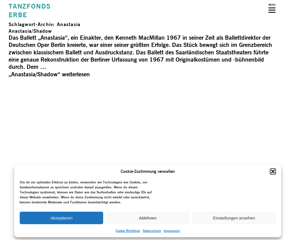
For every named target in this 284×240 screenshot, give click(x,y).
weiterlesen (49, 74)
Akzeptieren (61, 218)
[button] (273, 171)
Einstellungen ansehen (234, 218)
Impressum (172, 231)
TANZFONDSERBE (30, 10)
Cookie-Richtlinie (128, 231)
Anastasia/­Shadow (30, 31)
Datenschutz (152, 231)
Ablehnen (147, 218)
